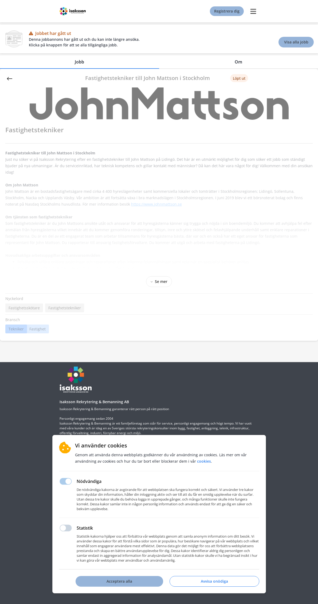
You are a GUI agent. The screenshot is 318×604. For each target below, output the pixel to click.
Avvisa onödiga (214, 581)
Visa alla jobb (296, 42)
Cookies (204, 461)
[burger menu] (253, 11)
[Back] (9, 78)
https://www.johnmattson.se (156, 204)
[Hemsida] (76, 379)
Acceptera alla (119, 581)
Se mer (159, 281)
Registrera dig (227, 11)
